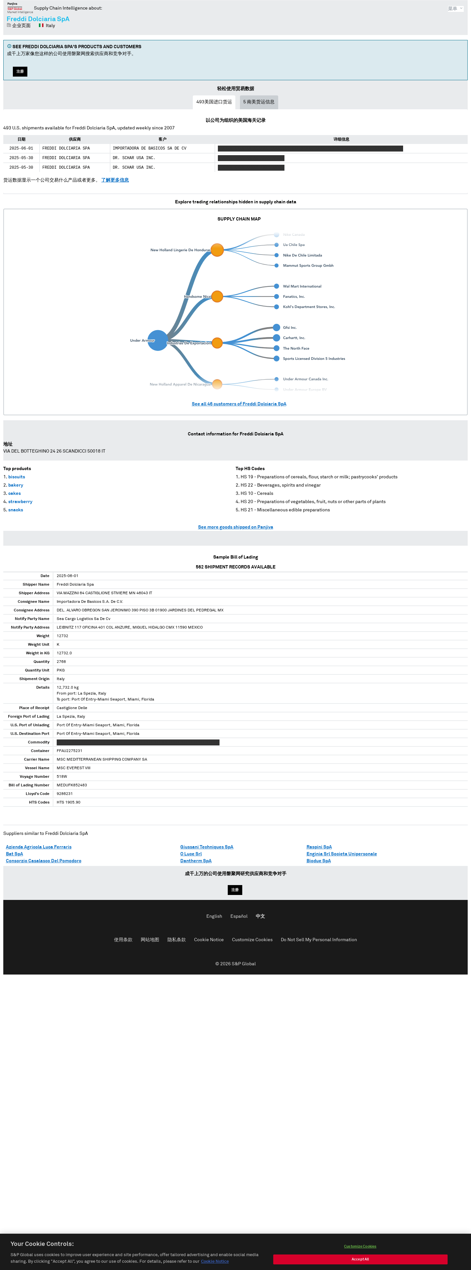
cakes (14, 493)
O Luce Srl (191, 854)
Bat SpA (14, 854)
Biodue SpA (319, 861)
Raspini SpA (319, 847)
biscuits (16, 477)
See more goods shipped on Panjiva (235, 527)
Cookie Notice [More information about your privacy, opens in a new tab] (215, 1267)
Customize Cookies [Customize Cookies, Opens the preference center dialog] (360, 1252)
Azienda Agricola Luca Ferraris (39, 847)
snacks (15, 510)
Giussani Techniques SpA (206, 847)
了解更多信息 (115, 180)
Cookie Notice (209, 940)
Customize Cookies (252, 940)
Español (239, 916)
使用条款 (123, 940)
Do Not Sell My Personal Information (319, 940)
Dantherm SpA (196, 861)
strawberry (20, 501)
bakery (15, 485)
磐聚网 (20, 8)
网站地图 (150, 940)
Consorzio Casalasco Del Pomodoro (43, 861)
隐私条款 (176, 940)
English (214, 916)
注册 (20, 71)
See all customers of (239, 404)
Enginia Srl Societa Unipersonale (342, 854)
